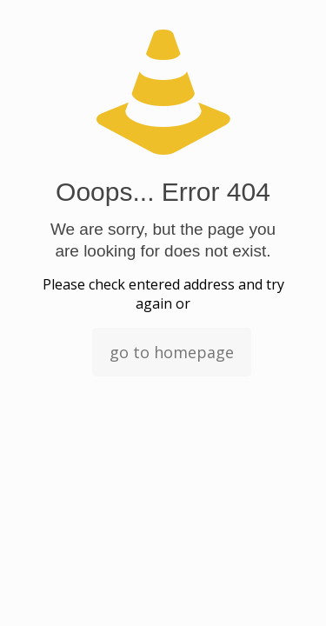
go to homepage (172, 352)
